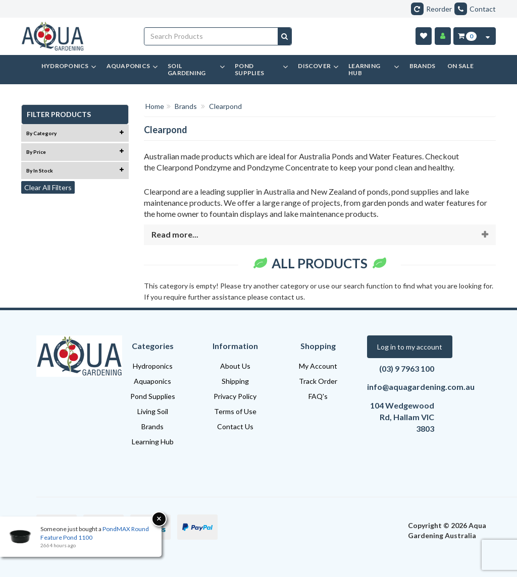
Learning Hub (153, 441)
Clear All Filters (48, 187)
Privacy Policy (235, 396)
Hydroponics (153, 366)
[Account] (443, 36)
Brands (152, 426)
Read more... (174, 234)
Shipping (235, 381)
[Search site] (284, 36)
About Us (235, 366)
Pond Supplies (152, 396)
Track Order (318, 381)
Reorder (431, 9)
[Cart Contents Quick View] (488, 36)
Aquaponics (152, 381)
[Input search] (211, 36)
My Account (318, 366)
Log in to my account (409, 346)
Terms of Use (235, 411)
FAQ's (318, 396)
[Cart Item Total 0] (466, 36)
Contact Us (235, 426)
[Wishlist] (424, 36)
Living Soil (152, 411)
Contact (475, 9)
